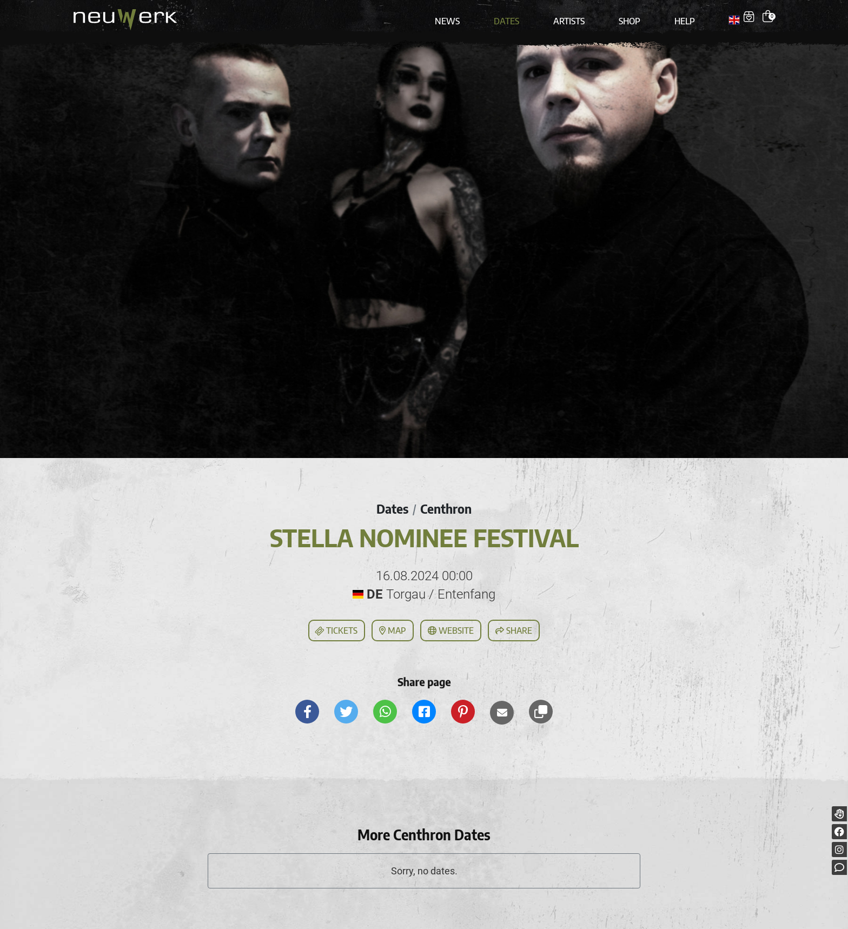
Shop (627, 17)
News (451, 17)
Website (451, 625)
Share (513, 625)
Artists (568, 17)
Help (681, 17)
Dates (508, 17)
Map (392, 625)
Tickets (335, 626)
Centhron (446, 503)
